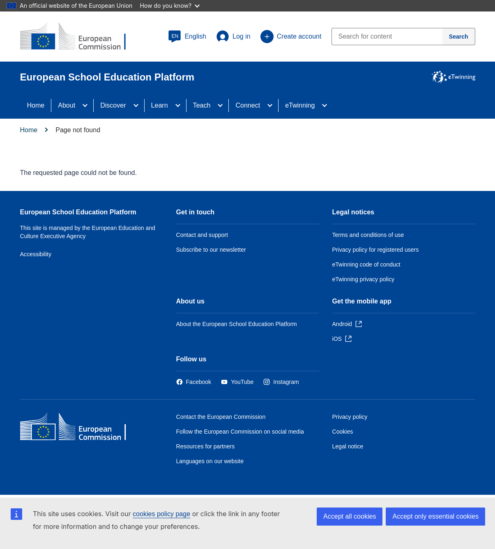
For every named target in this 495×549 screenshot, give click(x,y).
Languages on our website (210, 461)
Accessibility (36, 254)
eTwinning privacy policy (363, 279)
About (66, 105)
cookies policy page (161, 513)
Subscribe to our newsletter (211, 249)
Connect (247, 105)
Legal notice (348, 446)
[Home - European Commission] (79, 428)
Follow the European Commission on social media (240, 431)
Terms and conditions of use (368, 235)
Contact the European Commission (221, 416)
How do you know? (170, 5)
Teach (202, 105)
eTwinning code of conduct (366, 264)
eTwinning (300, 105)
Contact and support (202, 235)
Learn (159, 105)
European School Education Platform (78, 212)
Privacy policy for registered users (375, 249)
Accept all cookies (349, 516)
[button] (187, 36)
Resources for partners (205, 446)
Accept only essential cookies (435, 516)
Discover (113, 105)
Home (36, 105)
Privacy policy (350, 416)
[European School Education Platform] (79, 37)
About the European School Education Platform (236, 324)
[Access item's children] (87, 105)
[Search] (458, 36)
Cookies (342, 431)
